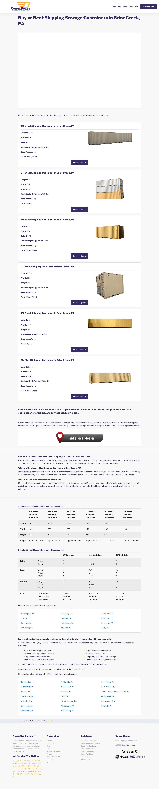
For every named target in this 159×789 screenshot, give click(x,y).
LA (40, 763)
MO (34, 766)
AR (17, 761)
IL (26, 763)
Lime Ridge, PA (107, 682)
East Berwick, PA (108, 687)
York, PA (104, 628)
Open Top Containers (89, 746)
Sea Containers (87, 749)
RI (32, 771)
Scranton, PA (26, 623)
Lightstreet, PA (27, 696)
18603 (83, 669)
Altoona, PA (66, 628)
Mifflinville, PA (67, 682)
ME (22, 766)
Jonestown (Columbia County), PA (115, 691)
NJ (33, 769)
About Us (50, 743)
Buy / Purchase (87, 754)
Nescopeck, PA (67, 687)
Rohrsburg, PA (27, 706)
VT (28, 774)
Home (114, 7)
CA (25, 761)
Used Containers (87, 751)
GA (17, 763)
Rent (125, 7)
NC (18, 769)
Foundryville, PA (27, 687)
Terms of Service (53, 757)
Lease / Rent (86, 757)
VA (25, 774)
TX (18, 774)
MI (26, 766)
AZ (21, 761)
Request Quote (79, 162)
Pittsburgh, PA (67, 614)
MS (38, 766)
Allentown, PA (107, 614)
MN (29, 766)
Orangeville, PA (107, 696)
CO (28, 761)
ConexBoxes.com (128, 745)
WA (32, 774)
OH (18, 771)
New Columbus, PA (69, 701)
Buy (119, 7)
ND (22, 769)
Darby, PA (105, 618)
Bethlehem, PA (67, 623)
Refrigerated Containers (90, 743)
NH (29, 769)
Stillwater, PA (26, 701)
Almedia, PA (25, 691)
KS (33, 763)
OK (21, 771)
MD (18, 766)
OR (25, 771)
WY (14, 777)
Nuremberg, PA (67, 706)
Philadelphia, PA (27, 614)
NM (37, 769)
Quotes (50, 759)
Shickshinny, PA (67, 711)
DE (39, 761)
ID (24, 763)
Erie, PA (24, 618)
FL (14, 763)
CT (32, 761)
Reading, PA (66, 618)
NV (41, 769)
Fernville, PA (106, 706)
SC (35, 771)
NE (25, 769)
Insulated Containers (89, 741)
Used (131, 7)
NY (14, 771)
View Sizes (85, 759)
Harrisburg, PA (27, 628)
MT (14, 769)
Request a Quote (149, 7)
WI (36, 774)
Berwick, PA (26, 682)
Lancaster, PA (107, 623)
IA (21, 763)
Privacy (50, 754)
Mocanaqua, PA (27, 711)
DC (35, 761)
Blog (136, 7)
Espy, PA (64, 696)
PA (29, 771)
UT (21, 774)
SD (39, 771)
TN (14, 774)
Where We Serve (53, 751)
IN (30, 763)
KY (36, 763)
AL (14, 761)
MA (14, 766)
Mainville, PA (66, 691)
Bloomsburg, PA (108, 701)
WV (39, 774)
